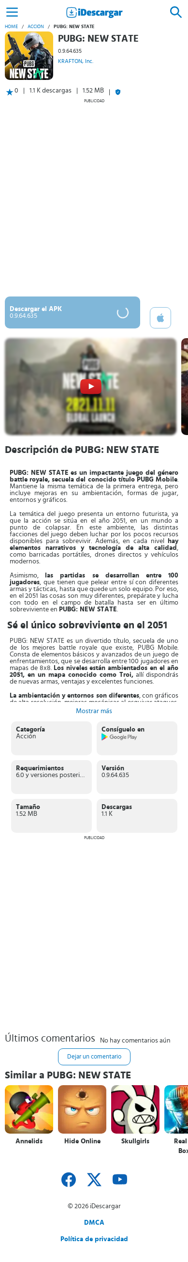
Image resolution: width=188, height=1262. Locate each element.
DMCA (94, 1222)
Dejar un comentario (94, 1057)
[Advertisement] (94, 197)
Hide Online (82, 1141)
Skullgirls (135, 1141)
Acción (36, 26)
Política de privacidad (94, 1239)
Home (11, 26)
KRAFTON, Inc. (75, 61)
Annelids (29, 1141)
